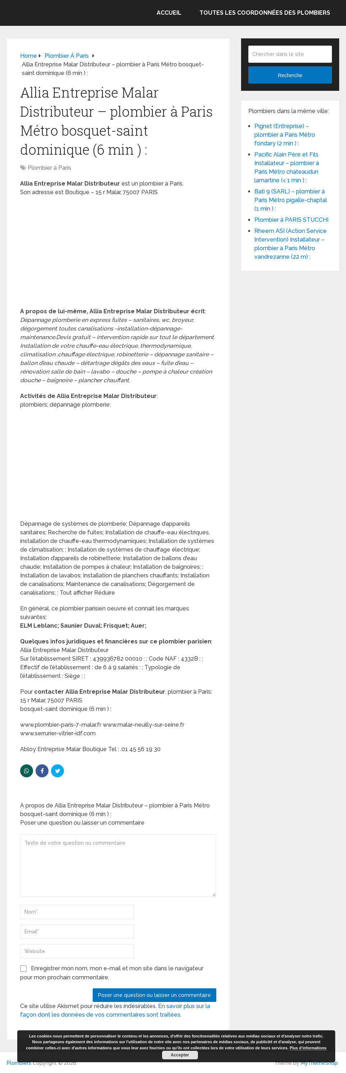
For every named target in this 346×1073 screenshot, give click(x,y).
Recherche (290, 75)
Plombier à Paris (49, 167)
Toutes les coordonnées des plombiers (264, 12)
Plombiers (19, 1063)
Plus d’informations (308, 1048)
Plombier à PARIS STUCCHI (291, 219)
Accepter (180, 1055)
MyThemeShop (319, 1063)
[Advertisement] (118, 254)
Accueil (169, 12)
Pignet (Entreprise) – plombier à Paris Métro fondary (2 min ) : (284, 135)
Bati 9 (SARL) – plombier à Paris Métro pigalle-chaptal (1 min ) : (290, 200)
